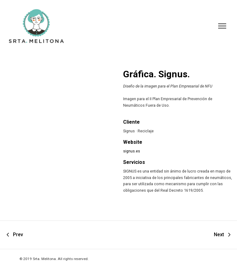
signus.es (131, 151)
